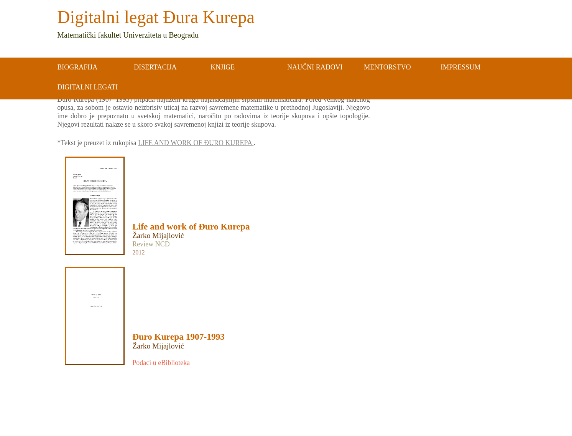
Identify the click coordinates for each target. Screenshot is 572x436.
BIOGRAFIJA (77, 67)
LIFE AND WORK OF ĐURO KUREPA (195, 143)
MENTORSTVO (387, 67)
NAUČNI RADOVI (315, 67)
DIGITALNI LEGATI (87, 87)
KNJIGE (222, 67)
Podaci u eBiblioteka (161, 363)
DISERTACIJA (155, 67)
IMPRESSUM (460, 67)
